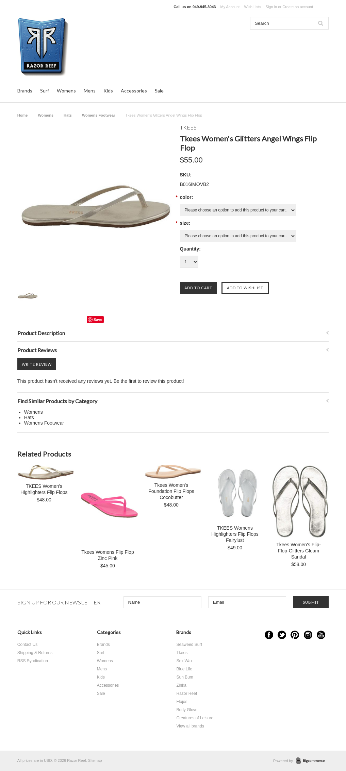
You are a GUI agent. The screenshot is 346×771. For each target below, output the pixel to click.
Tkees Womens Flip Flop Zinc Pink (107, 555)
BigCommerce (312, 761)
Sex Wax (184, 660)
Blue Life (184, 669)
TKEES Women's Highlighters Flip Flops (44, 489)
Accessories (134, 90)
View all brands (190, 726)
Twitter (282, 635)
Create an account (297, 7)
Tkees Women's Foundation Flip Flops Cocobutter (171, 491)
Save (98, 320)
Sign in (271, 7)
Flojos (181, 701)
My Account (230, 7)
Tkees (181, 652)
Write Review (37, 364)
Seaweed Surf (189, 644)
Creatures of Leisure (194, 718)
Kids (108, 90)
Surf (44, 90)
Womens (66, 90)
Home (22, 115)
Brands (24, 90)
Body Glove (186, 709)
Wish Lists (252, 7)
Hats (68, 115)
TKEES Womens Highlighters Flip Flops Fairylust (235, 534)
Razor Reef (186, 693)
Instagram (308, 635)
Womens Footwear (98, 115)
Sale (159, 90)
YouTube (321, 635)
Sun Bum (184, 677)
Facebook (269, 635)
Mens (90, 90)
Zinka (181, 685)
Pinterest (295, 635)
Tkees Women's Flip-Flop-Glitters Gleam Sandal (298, 551)
